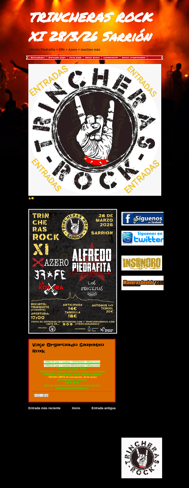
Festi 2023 (75, 57)
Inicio (76, 408)
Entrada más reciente (44, 408)
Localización (111, 57)
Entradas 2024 (57, 57)
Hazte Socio (92, 57)
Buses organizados (133, 57)
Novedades (38, 57)
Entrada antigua (104, 408)
